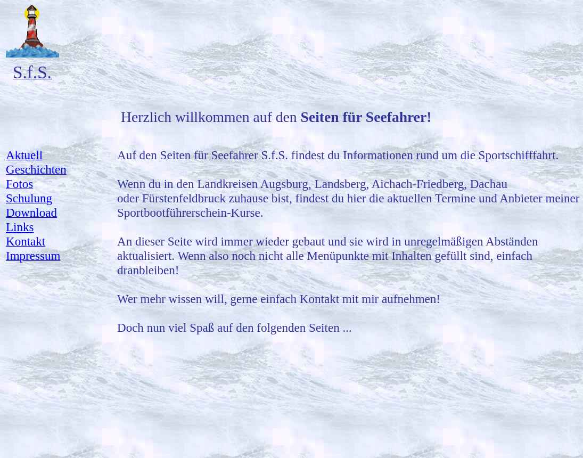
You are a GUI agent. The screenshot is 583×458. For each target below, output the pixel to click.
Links (20, 227)
